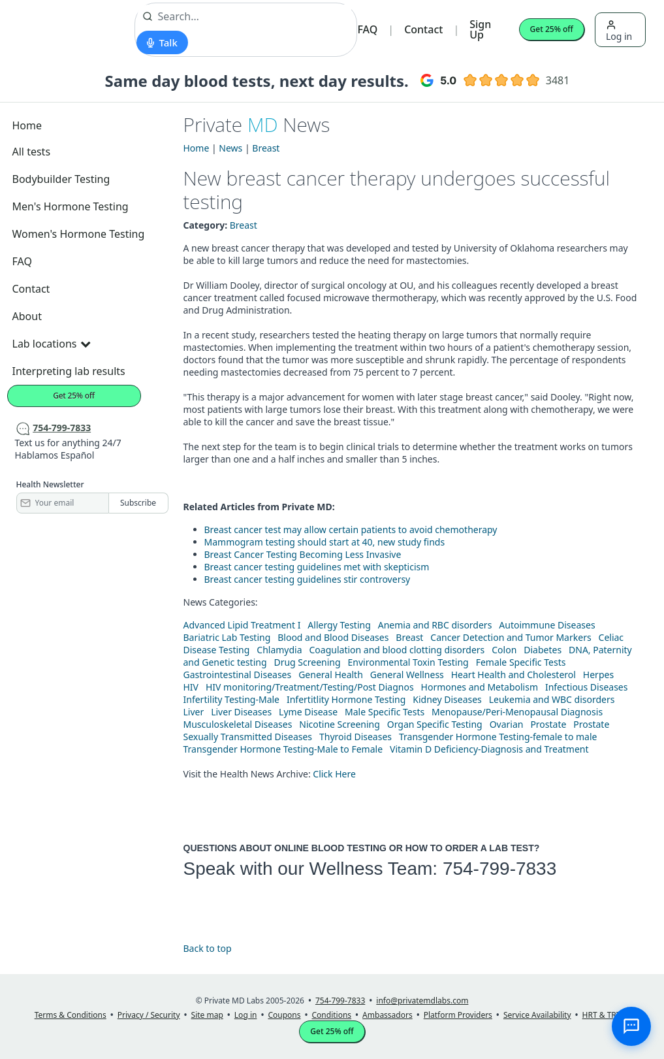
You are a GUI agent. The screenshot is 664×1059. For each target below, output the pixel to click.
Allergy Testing (339, 625)
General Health (330, 674)
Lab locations (51, 343)
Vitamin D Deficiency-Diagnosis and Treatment (490, 749)
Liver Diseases (241, 712)
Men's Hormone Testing (70, 206)
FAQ (367, 29)
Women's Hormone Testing (78, 234)
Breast (265, 148)
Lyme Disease (308, 712)
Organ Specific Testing (434, 724)
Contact (423, 29)
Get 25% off (551, 29)
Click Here (334, 774)
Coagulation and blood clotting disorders (397, 650)
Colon (504, 650)
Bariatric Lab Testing (227, 637)
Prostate (548, 724)
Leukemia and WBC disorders (552, 699)
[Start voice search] (162, 42)
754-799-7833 (499, 868)
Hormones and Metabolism (479, 687)
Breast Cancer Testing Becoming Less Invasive (303, 554)
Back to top (207, 948)
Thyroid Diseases (355, 736)
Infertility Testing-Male (231, 699)
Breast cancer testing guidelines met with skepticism (317, 567)
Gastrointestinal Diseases (237, 674)
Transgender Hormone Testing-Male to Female (283, 749)
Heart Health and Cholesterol (513, 674)
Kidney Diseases (447, 699)
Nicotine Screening (339, 724)
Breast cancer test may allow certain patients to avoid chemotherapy (351, 529)
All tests (31, 151)
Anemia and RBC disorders (435, 625)
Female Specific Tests (521, 662)
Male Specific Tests (384, 712)
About (27, 316)
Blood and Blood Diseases (332, 637)
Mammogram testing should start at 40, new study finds (324, 542)
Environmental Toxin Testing (408, 662)
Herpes (598, 674)
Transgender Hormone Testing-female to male (498, 736)
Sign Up (480, 29)
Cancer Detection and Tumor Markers (510, 637)
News (230, 148)
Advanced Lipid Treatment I (242, 625)
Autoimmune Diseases (547, 625)
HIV (191, 687)
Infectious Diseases (586, 687)
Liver (193, 712)
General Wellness (407, 674)
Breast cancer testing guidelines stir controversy (307, 579)
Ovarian (507, 724)
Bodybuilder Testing (61, 179)
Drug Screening (307, 662)
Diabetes (542, 650)
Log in (619, 31)
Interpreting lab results (68, 371)
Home (27, 125)
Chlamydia (279, 650)
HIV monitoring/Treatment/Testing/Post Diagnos (310, 687)
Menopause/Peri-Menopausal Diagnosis (517, 712)
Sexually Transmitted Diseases (248, 736)
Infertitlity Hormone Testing (346, 699)
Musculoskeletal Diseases (237, 724)
